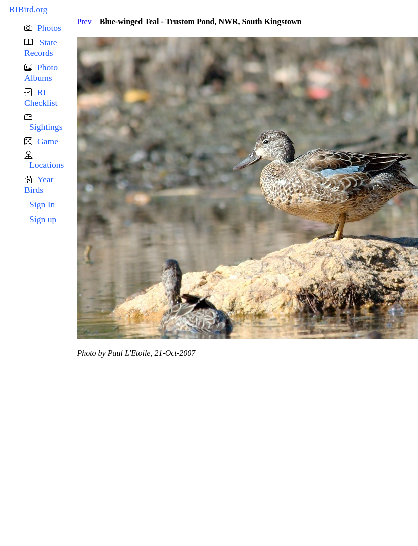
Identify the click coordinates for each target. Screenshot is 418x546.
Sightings (45, 127)
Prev (84, 21)
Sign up (42, 219)
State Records (40, 47)
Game (47, 141)
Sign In (42, 204)
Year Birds (38, 184)
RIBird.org (28, 9)
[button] (44, 28)
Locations (46, 165)
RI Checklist (40, 97)
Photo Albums (41, 72)
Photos (49, 28)
